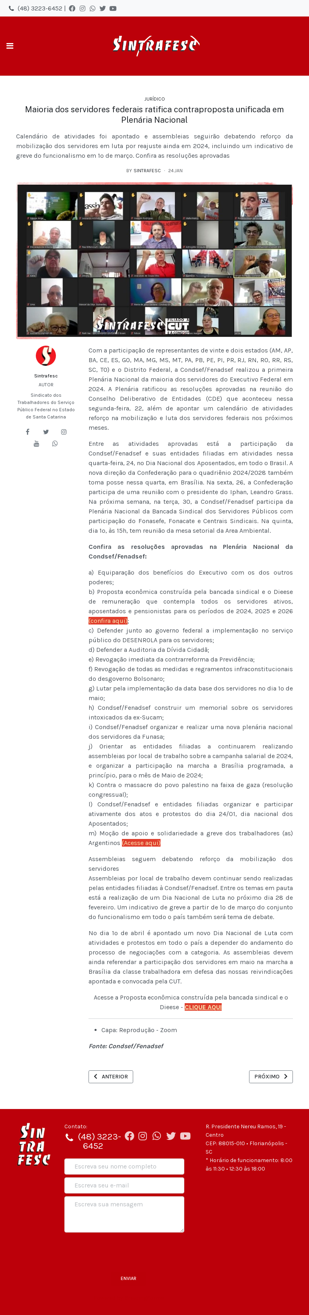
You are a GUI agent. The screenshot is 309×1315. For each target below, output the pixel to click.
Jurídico (154, 99)
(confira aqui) (108, 621)
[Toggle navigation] (9, 46)
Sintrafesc (46, 376)
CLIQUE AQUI (203, 1007)
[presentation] (125, 1251)
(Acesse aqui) (141, 843)
